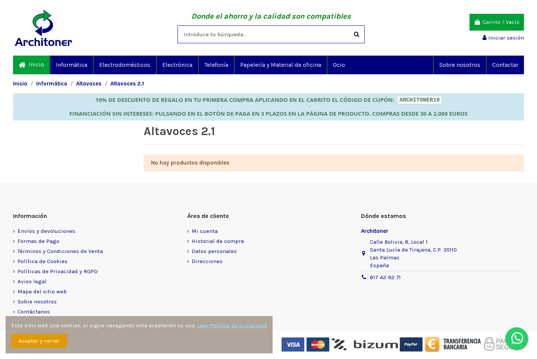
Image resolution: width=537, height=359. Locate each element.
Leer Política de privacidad (232, 325)
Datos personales (214, 251)
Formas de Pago (38, 241)
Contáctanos (34, 311)
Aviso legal (32, 281)
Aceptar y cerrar (39, 340)
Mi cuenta (205, 231)
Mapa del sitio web (42, 291)
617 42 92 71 (385, 277)
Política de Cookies (42, 261)
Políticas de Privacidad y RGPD (58, 271)
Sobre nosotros (37, 301)
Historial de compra (218, 241)
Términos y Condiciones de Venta (60, 251)
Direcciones (207, 261)
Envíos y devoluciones (46, 231)
